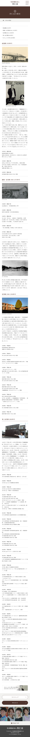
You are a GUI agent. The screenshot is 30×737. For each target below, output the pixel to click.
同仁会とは (15, 702)
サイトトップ (15, 697)
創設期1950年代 (7, 28)
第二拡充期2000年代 (8, 35)
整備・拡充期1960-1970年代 (10, 30)
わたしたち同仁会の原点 (9, 38)
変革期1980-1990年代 (8, 33)
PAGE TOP (15, 723)
